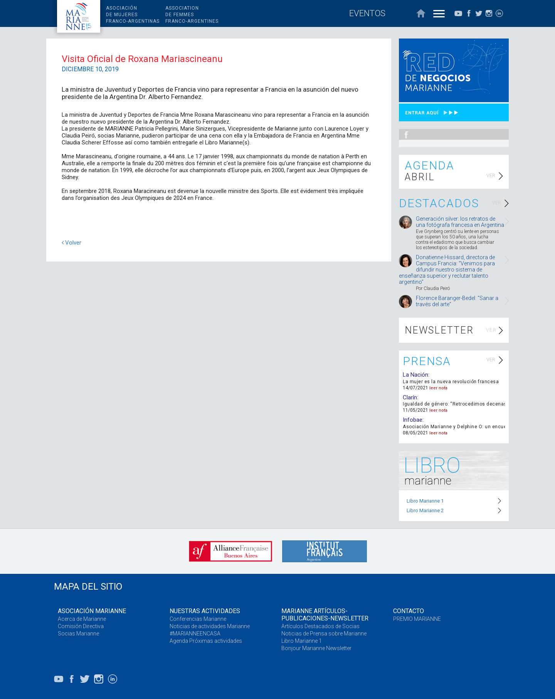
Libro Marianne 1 (425, 501)
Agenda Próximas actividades (206, 641)
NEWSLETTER (439, 330)
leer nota (438, 388)
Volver (71, 242)
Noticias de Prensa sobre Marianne (324, 633)
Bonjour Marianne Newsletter (316, 648)
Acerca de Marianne (82, 619)
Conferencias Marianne (198, 619)
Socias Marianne (78, 633)
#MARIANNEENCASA (195, 633)
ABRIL (420, 177)
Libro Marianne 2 (425, 510)
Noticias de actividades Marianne (210, 626)
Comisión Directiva (81, 626)
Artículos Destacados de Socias (320, 626)
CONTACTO (408, 611)
